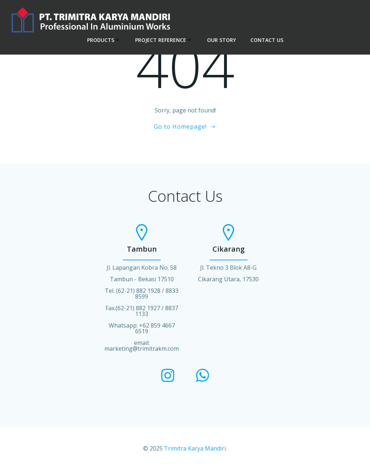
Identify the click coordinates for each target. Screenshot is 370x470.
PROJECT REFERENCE (164, 40)
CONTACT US (266, 40)
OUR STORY (221, 40)
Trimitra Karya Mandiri (195, 448)
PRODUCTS (104, 40)
